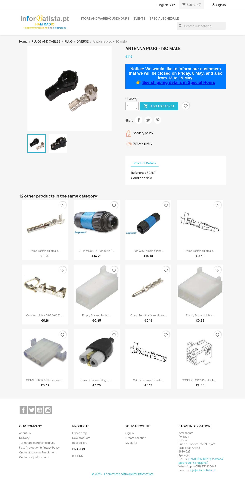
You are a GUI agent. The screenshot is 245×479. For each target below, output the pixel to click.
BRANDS (77, 456)
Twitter (31, 410)
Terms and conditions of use (37, 442)
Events (139, 18)
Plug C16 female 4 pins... (148, 251)
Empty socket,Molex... (200, 315)
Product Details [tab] (145, 163)
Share (138, 120)
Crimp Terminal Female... (45, 251)
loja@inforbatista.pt (202, 470)
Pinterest (157, 120)
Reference (138, 173)
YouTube (39, 410)
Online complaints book (34, 457)
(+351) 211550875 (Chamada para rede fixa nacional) (200, 460)
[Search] (201, 26)
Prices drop (79, 433)
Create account (135, 438)
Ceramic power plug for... (96, 380)
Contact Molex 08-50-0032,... (45, 315)
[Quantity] (129, 106)
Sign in (129, 433)
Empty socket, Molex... (96, 315)
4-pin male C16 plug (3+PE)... (97, 251)
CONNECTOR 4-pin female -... (45, 380)
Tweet (148, 120)
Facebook (23, 410)
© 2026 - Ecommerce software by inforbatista (123, 474)
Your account (137, 426)
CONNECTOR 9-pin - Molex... (200, 380)
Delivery (24, 438)
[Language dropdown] (167, 5)
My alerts (131, 442)
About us (25, 433)
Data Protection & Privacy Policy (39, 447)
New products (81, 438)
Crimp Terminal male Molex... (148, 315)
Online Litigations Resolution (37, 452)
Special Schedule (164, 18)
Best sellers (79, 442)
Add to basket (159, 106)
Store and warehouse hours (104, 18)
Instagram (48, 410)
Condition (138, 178)
